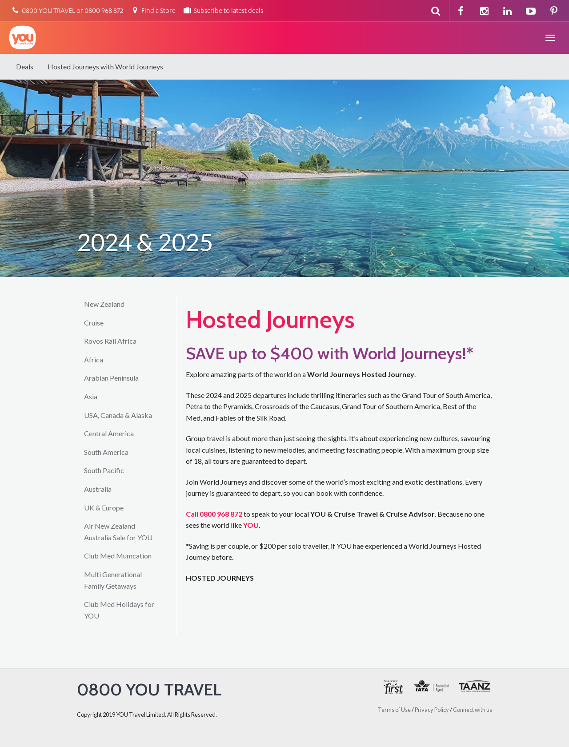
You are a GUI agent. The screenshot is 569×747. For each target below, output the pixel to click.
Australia (98, 489)
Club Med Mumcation (118, 555)
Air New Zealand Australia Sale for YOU (118, 532)
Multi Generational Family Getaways (113, 580)
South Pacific (104, 470)
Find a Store (153, 11)
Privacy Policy (432, 709)
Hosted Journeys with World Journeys (105, 66)
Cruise (94, 322)
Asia (90, 396)
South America (106, 452)
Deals (24, 66)
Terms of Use (394, 709)
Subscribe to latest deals (223, 11)
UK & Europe (104, 507)
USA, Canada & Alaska (118, 415)
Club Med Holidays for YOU (119, 610)
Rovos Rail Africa (110, 341)
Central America (109, 433)
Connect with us (472, 709)
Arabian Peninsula (111, 378)
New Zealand (104, 304)
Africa (93, 359)
